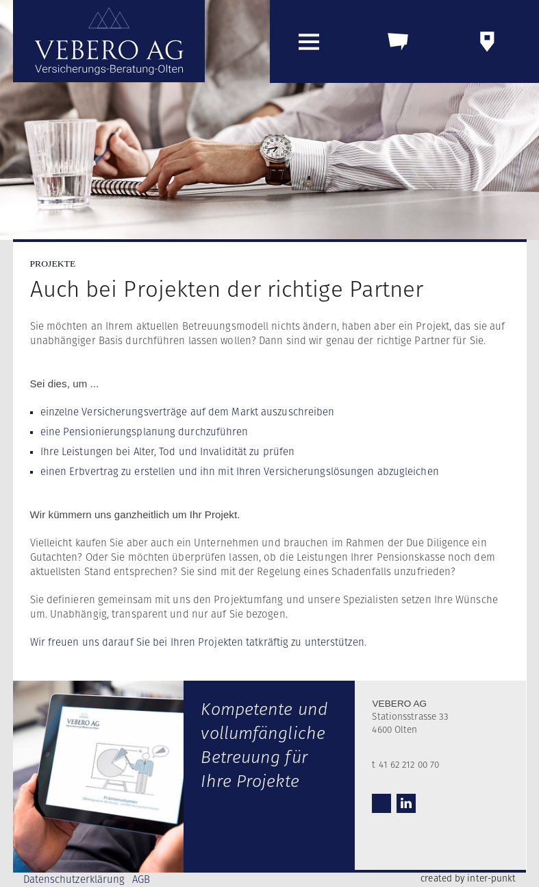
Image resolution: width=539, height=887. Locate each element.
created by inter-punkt (468, 879)
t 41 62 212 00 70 (405, 765)
